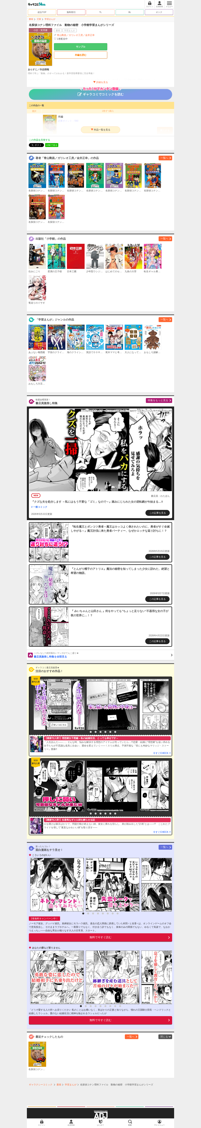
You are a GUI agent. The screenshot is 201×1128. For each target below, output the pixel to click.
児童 (39, 19)
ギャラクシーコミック (40, 1084)
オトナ (159, 12)
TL (100, 12)
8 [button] (118, 913)
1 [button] (86, 732)
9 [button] (120, 1006)
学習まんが (50, 19)
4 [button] (100, 732)
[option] (58, 704)
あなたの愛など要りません (46, 947)
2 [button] (91, 732)
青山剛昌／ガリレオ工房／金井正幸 (76, 35)
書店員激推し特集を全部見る (103, 654)
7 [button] (115, 732)
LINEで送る (51, 145)
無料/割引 (71, 12)
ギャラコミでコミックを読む (101, 92)
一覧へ (164, 157)
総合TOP (42, 12)
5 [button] (105, 732)
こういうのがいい (41, 855)
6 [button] (110, 732)
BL (129, 12)
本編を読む (81, 55)
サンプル (80, 46)
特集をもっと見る (158, 400)
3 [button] (96, 732)
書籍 (31, 19)
